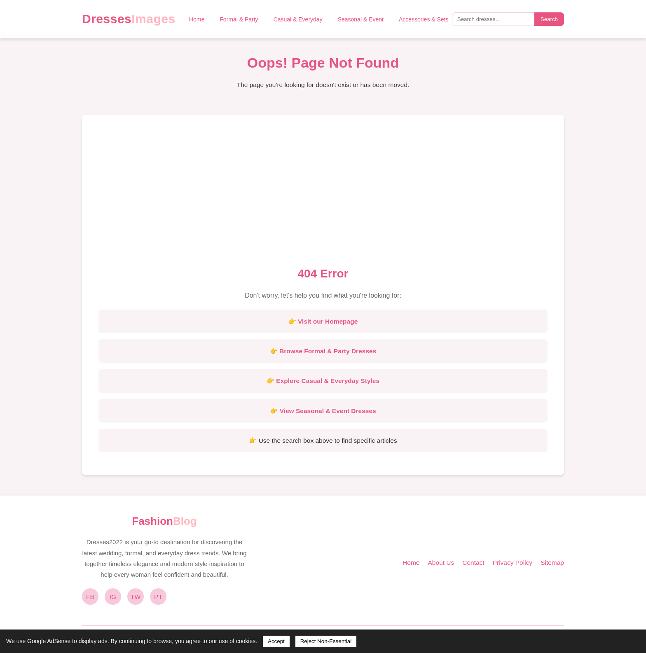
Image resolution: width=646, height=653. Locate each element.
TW (135, 596)
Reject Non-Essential (325, 641)
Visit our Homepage (328, 321)
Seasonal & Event (361, 19)
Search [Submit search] (549, 19)
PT (158, 596)
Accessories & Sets (424, 19)
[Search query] (493, 19)
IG (113, 596)
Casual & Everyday (298, 19)
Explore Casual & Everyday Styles (327, 380)
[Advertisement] (323, 193)
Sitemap (552, 562)
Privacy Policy (512, 562)
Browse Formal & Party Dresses (327, 351)
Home (196, 19)
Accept (276, 641)
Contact (473, 562)
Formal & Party (239, 19)
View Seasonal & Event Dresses (328, 410)
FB (90, 596)
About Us (441, 562)
